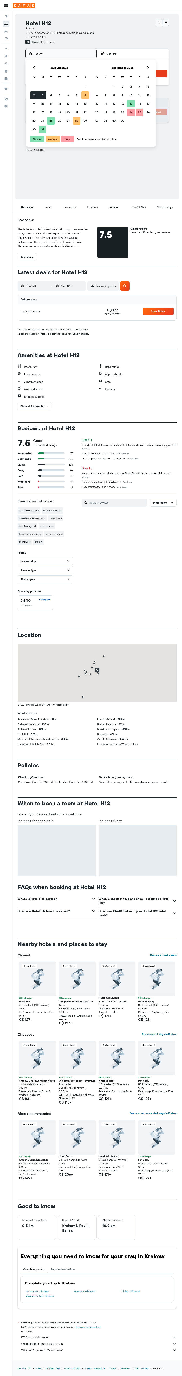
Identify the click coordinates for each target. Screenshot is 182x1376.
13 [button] (68, 104)
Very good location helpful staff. (105, 453)
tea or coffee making (30, 534)
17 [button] (42, 112)
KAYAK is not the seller (99, 1337)
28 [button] (76, 121)
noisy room (56, 518)
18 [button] (51, 112)
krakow (38, 541)
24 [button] (42, 121)
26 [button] (59, 121)
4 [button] (51, 95)
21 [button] (76, 112)
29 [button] (85, 121)
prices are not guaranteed (88, 1327)
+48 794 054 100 (35, 37)
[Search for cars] (6, 31)
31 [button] (42, 129)
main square (46, 526)
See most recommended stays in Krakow (153, 1113)
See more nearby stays (163, 954)
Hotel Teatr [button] (65, 1156)
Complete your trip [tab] (34, 1269)
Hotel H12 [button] (24, 1001)
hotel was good (27, 526)
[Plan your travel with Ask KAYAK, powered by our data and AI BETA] (6, 48)
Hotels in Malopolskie (94, 1368)
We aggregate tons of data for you (99, 1344)
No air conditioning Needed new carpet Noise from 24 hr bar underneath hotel (126, 475)
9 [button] (34, 104)
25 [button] (51, 121)
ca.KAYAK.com (24, 1368)
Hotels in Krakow (131, 1291)
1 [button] (85, 86)
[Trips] (6, 88)
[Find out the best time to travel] (6, 71)
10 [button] (42, 104)
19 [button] (59, 112)
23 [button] (34, 121)
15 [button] (85, 104)
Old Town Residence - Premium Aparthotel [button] (77, 1082)
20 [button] (68, 112)
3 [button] (42, 95)
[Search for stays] (6, 23)
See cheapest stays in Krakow (159, 1034)
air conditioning (54, 534)
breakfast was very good (32, 518)
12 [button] (59, 104)
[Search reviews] (117, 502)
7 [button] (76, 95)
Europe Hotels (53, 1368)
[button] (6, 5)
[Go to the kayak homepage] (24, 5)
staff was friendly (52, 510)
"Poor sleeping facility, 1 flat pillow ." (107, 481)
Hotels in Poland (72, 1368)
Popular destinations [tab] (63, 1269)
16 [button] (34, 112)
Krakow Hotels (142, 1368)
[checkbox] (35, 602)
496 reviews (47, 42)
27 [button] (68, 121)
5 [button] (59, 95)
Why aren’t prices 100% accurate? (99, 1350)
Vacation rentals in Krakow (40, 1295)
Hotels (38, 1368)
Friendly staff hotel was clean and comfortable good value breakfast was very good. (129, 446)
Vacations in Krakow (84, 1291)
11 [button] (51, 104)
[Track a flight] (6, 63)
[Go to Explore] (6, 56)
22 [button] (85, 112)
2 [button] (34, 95)
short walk (24, 541)
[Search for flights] (6, 16)
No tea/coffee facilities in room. (105, 486)
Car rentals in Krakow (37, 1291)
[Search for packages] (6, 38)
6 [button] (68, 95)
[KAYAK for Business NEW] (6, 78)
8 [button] (85, 95)
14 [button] (76, 104)
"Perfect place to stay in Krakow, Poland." (110, 458)
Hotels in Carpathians (120, 1368)
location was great (29, 510)
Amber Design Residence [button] (34, 1159)
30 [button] (34, 129)
